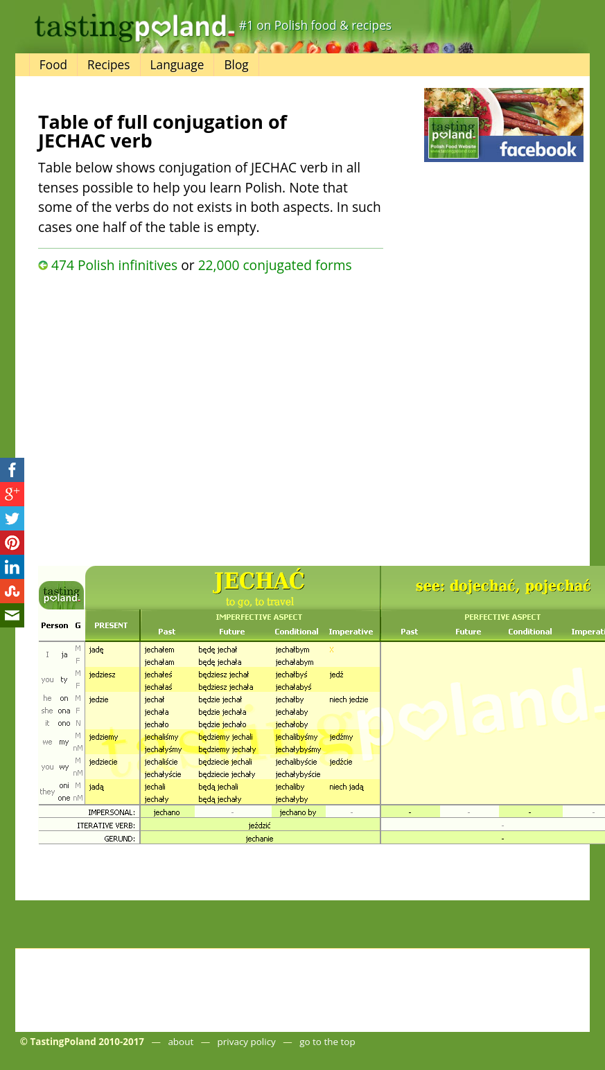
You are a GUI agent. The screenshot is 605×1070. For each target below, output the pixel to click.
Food (53, 65)
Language (177, 65)
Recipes (108, 65)
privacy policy (247, 1041)
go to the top (327, 1041)
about (180, 1041)
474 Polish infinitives (114, 265)
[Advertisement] (151, 416)
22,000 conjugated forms (275, 265)
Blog (236, 65)
